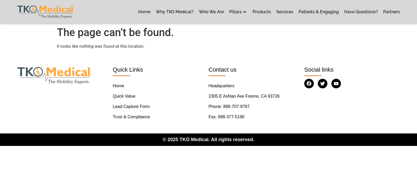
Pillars (238, 12)
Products (262, 11)
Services (284, 11)
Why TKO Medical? (175, 11)
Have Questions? (361, 11)
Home (144, 11)
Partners (391, 11)
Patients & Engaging (319, 11)
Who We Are (211, 11)
